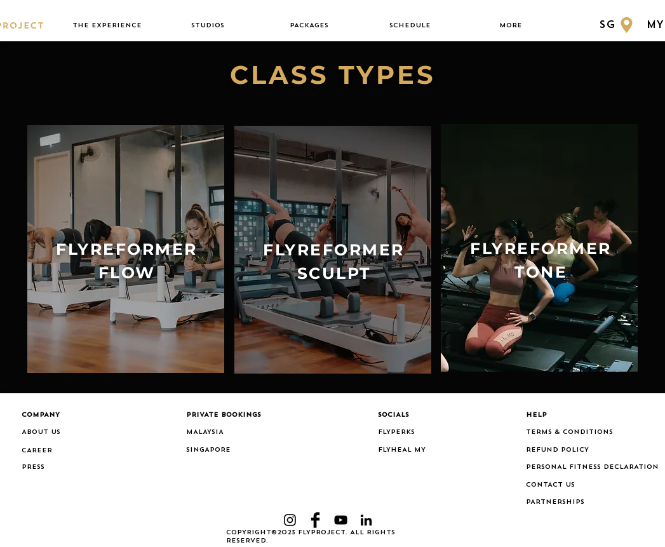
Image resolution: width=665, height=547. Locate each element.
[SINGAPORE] (225, 450)
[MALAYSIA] (225, 432)
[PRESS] (39, 467)
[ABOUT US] (61, 432)
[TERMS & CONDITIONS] (585, 432)
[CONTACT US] (585, 485)
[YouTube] (341, 520)
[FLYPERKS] (408, 432)
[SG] (617, 25)
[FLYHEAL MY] (408, 450)
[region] (125, 249)
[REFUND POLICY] (585, 450)
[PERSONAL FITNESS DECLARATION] (592, 467)
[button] (107, 25)
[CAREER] (61, 451)
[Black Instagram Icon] (290, 520)
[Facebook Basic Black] (315, 520)
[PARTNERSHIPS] (585, 502)
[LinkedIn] (366, 520)
